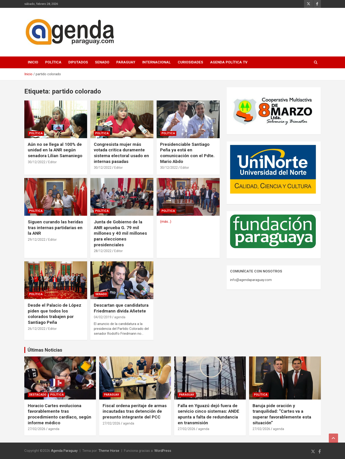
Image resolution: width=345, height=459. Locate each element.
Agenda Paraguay (64, 451)
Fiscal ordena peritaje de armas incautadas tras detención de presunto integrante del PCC (135, 411)
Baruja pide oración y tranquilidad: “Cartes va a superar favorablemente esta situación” (282, 414)
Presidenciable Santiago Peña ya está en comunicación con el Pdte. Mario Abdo (187, 153)
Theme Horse (108, 451)
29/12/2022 (36, 239)
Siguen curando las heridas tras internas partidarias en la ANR (55, 227)
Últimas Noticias (45, 350)
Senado (102, 62)
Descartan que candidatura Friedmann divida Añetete (121, 308)
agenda (119, 317)
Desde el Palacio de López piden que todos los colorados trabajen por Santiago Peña (54, 314)
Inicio (33, 62)
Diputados (78, 62)
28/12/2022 (102, 251)
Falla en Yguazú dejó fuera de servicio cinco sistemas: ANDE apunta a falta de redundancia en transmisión (208, 414)
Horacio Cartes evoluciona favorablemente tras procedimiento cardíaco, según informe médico (59, 414)
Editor (52, 162)
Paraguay (125, 62)
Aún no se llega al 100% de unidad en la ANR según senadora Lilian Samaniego (55, 150)
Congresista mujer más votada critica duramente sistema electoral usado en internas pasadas (121, 153)
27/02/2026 (36, 429)
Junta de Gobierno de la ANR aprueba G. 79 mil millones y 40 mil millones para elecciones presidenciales (120, 233)
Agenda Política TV (228, 62)
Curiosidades (190, 62)
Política (53, 62)
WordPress (162, 451)
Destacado (37, 394)
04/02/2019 (102, 317)
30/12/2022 (36, 162)
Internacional (156, 62)
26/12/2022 (36, 329)
